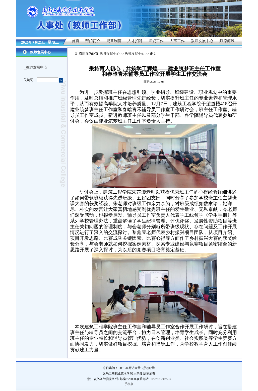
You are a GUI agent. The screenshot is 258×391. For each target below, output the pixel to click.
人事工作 (177, 41)
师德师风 (226, 41)
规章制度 (113, 41)
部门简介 (92, 41)
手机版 (129, 384)
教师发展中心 (202, 41)
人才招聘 (135, 41)
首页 (75, 41)
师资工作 (156, 41)
